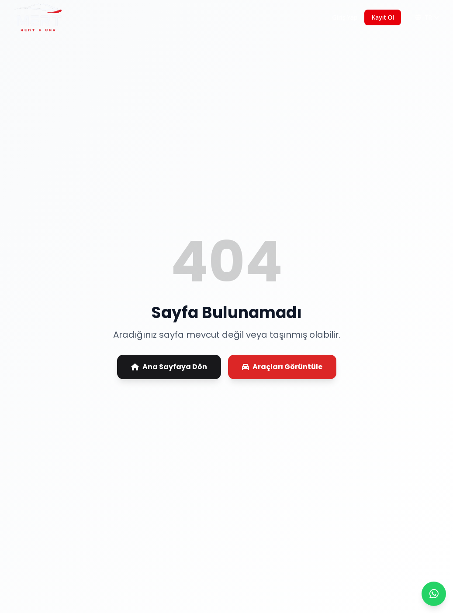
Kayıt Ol (382, 17)
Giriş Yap (344, 17)
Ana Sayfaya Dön (169, 367)
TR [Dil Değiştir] (427, 17)
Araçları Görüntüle (282, 367)
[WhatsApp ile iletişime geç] (434, 594)
